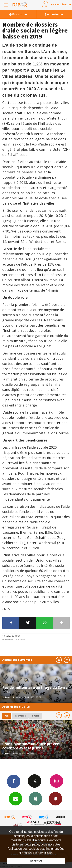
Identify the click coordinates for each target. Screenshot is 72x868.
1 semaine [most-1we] (20, 715)
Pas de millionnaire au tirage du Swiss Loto (34, 689)
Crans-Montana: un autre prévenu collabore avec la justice (31, 745)
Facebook (13, 781)
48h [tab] (6, 715)
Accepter (36, 861)
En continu (18, 14)
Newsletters (15, 798)
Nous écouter (63, 4)
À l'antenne (54, 14)
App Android (55, 798)
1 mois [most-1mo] (35, 715)
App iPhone (35, 798)
